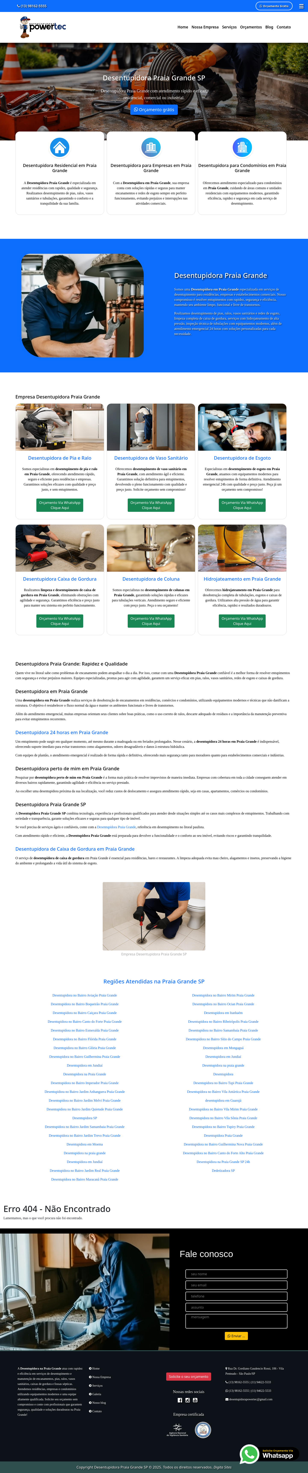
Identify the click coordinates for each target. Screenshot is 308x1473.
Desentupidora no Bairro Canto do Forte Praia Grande (85, 1021)
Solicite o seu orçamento (188, 1376)
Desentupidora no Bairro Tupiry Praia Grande (223, 1127)
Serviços (229, 27)
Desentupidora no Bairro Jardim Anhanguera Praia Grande (85, 1092)
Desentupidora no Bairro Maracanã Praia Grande (84, 1179)
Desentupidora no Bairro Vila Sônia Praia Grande (223, 1118)
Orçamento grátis (154, 109)
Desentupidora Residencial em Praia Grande (59, 167)
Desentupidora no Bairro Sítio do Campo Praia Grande (223, 1039)
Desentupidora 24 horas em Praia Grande (61, 732)
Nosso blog (97, 1402)
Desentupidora (223, 1074)
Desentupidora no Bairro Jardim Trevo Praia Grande (84, 1135)
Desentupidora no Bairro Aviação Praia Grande (84, 995)
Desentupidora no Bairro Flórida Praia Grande (84, 1039)
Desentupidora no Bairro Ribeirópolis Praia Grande (223, 1021)
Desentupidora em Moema (85, 1144)
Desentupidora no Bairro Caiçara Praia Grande (85, 1013)
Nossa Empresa (205, 27)
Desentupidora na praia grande (85, 1153)
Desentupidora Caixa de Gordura (59, 579)
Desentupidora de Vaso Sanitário (151, 458)
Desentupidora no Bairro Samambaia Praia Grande (223, 1030)
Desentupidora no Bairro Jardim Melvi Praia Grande (85, 1100)
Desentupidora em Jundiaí (84, 1065)
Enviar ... (236, 1336)
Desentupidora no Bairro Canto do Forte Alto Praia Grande (223, 1153)
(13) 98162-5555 (31, 6)
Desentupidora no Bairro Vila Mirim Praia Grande (223, 1109)
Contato (284, 27)
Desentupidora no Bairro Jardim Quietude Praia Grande (85, 1109)
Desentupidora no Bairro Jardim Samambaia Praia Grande (84, 1127)
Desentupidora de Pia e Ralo (59, 458)
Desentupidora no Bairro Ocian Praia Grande (223, 1004)
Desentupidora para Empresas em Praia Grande (151, 167)
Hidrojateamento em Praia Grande (242, 579)
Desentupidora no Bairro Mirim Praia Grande (223, 995)
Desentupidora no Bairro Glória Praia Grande (84, 1048)
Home (183, 27)
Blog (269, 27)
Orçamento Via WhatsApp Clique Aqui (59, 505)
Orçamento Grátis (274, 6)
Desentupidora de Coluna (150, 579)
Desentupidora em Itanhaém (223, 1013)
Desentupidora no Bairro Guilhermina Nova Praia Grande (223, 1144)
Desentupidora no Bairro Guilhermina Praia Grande (84, 1056)
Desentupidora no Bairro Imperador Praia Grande (85, 1083)
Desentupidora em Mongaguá (223, 1048)
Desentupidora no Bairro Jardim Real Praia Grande (85, 1170)
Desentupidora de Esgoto (242, 458)
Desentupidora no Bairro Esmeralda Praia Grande (85, 1030)
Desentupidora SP (84, 1118)
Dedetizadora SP (223, 1170)
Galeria (95, 1394)
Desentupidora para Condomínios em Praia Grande (242, 167)
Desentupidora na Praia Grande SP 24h (223, 1162)
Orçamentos (251, 27)
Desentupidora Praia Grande (116, 827)
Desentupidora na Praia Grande (84, 1074)
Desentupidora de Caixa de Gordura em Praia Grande (75, 849)
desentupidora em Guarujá (223, 1100)
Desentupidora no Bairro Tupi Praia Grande (223, 1083)
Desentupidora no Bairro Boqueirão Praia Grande (85, 1004)
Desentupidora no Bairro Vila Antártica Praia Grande (223, 1092)
